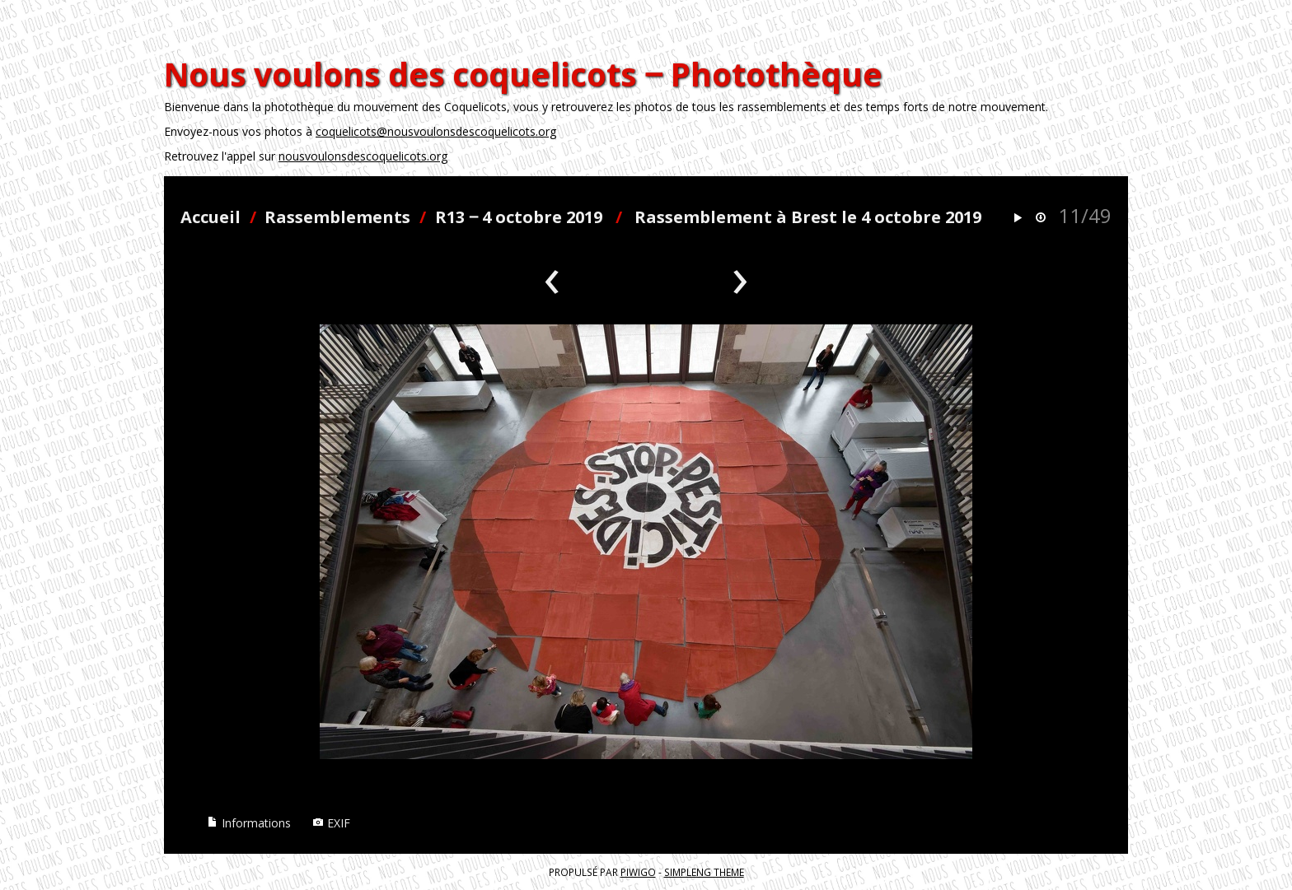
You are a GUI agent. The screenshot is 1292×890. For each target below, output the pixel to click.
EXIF (331, 823)
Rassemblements (337, 217)
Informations (249, 823)
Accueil (210, 217)
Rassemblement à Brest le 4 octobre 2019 (807, 217)
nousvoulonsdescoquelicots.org (363, 156)
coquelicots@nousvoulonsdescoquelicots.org (436, 131)
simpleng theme (704, 871)
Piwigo (638, 871)
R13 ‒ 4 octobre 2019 (518, 217)
